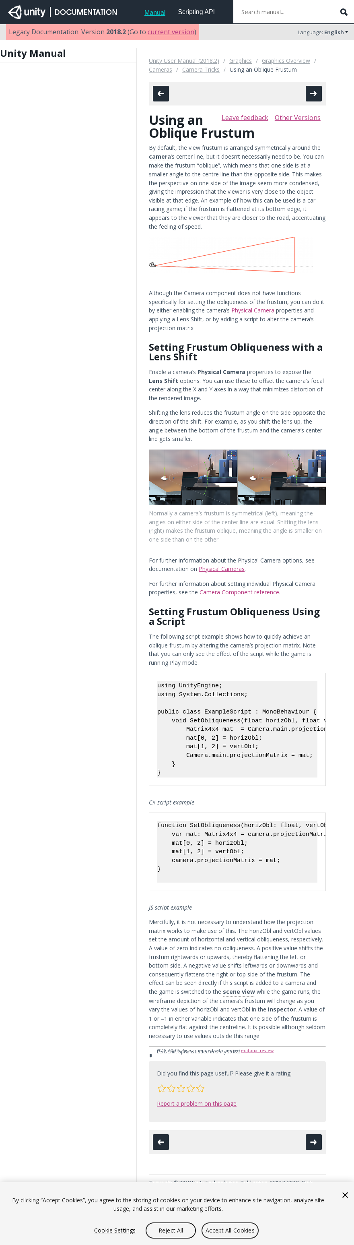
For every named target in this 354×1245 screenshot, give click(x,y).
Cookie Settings (115, 1230)
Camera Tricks (201, 69)
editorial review (257, 1050)
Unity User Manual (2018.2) (184, 60)
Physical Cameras (222, 569)
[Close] (345, 1195)
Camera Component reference (239, 592)
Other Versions (298, 117)
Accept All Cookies (230, 1230)
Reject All (170, 1230)
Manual (154, 12)
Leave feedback (245, 117)
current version (171, 31)
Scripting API (196, 11)
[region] (177, 1213)
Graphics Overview (286, 60)
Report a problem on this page (197, 1103)
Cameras (160, 69)
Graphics (240, 60)
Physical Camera (252, 310)
